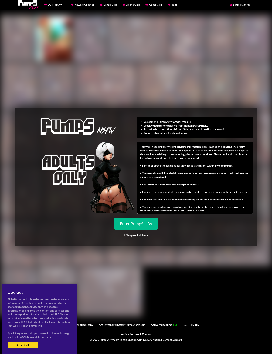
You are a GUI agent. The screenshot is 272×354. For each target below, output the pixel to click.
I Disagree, (136, 235)
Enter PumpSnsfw (136, 223)
